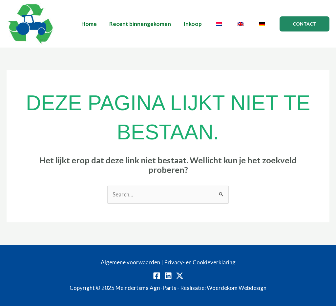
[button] (304, 23)
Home (96, 23)
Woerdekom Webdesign (236, 287)
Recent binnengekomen (146, 23)
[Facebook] (156, 275)
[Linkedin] (168, 275)
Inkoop (197, 23)
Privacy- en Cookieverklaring (200, 262)
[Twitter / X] (179, 275)
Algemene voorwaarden (130, 262)
